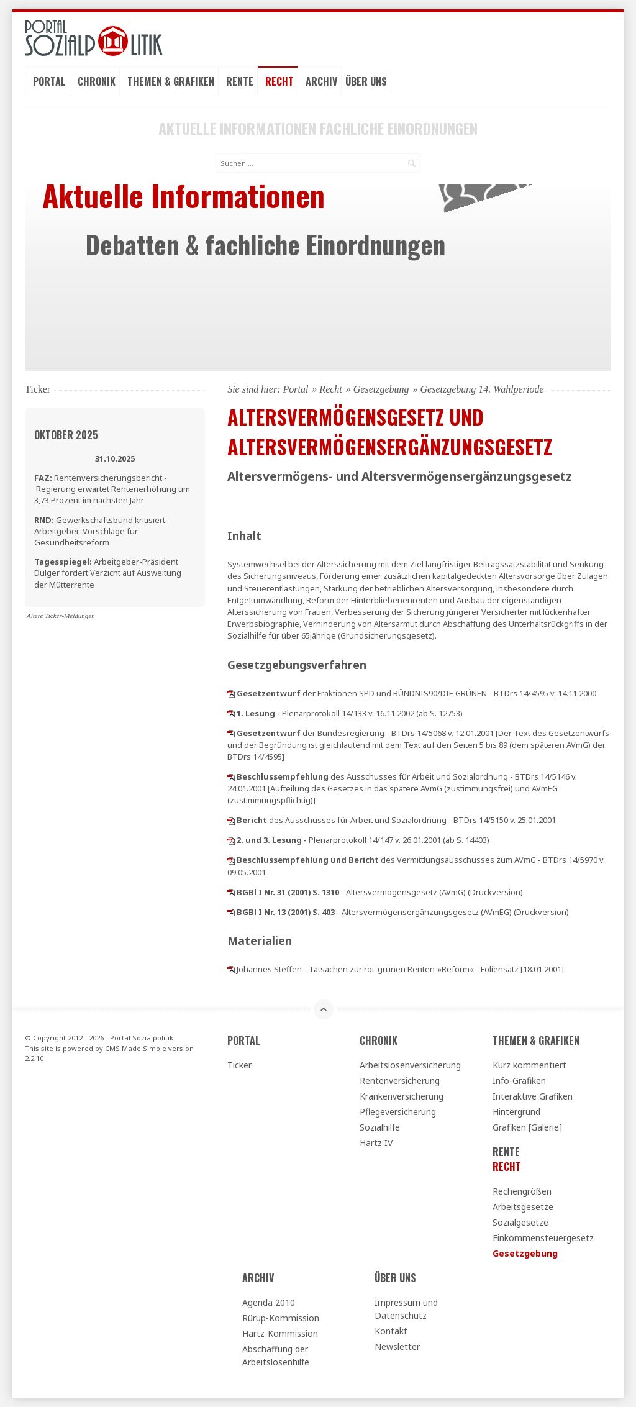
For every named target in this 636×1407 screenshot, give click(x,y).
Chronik (97, 81)
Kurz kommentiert (529, 1065)
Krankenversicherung (401, 1096)
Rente (239, 81)
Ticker (239, 1065)
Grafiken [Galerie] (527, 1127)
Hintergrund (516, 1112)
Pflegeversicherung (398, 1112)
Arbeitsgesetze (523, 1207)
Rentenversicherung (400, 1080)
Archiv (321, 81)
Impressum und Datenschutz (406, 1308)
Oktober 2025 (66, 434)
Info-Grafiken (519, 1080)
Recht (279, 81)
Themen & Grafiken (170, 81)
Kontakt (391, 1331)
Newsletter (397, 1346)
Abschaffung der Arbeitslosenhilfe (275, 1355)
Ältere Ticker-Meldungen (61, 615)
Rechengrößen (522, 1191)
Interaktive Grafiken (533, 1096)
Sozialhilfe (380, 1127)
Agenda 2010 (268, 1302)
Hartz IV (376, 1143)
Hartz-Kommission (280, 1333)
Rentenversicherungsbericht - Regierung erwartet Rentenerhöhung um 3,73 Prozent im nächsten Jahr (112, 489)
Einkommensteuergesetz (543, 1238)
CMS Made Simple (135, 1048)
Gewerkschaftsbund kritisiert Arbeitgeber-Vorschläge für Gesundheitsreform (99, 531)
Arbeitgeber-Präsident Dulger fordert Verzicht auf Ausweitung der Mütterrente (107, 573)
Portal (49, 81)
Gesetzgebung (381, 389)
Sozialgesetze (520, 1222)
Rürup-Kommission (280, 1318)
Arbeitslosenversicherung (410, 1065)
